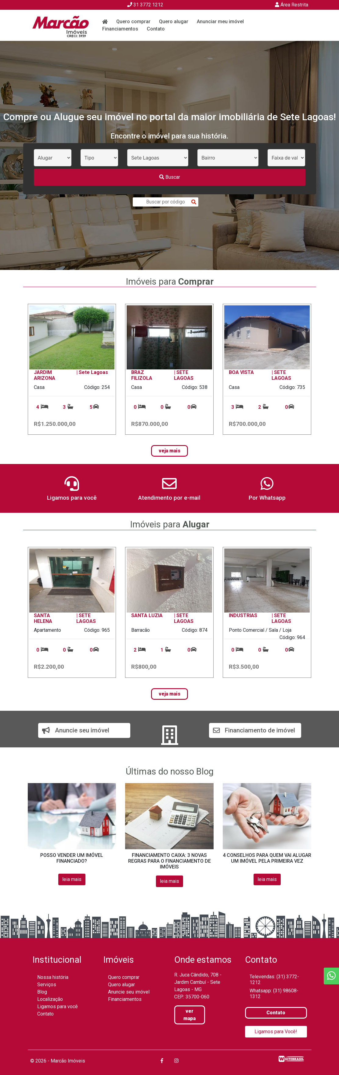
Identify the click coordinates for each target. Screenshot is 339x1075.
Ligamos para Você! (275, 1031)
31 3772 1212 (145, 5)
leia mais (71, 879)
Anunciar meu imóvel (220, 21)
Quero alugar (173, 21)
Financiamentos (120, 29)
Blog (42, 992)
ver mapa (189, 1014)
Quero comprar (133, 21)
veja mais (169, 451)
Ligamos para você (57, 1006)
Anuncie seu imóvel (129, 992)
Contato (156, 29)
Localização (50, 999)
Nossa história (52, 977)
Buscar (169, 177)
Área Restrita (291, 5)
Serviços (46, 984)
